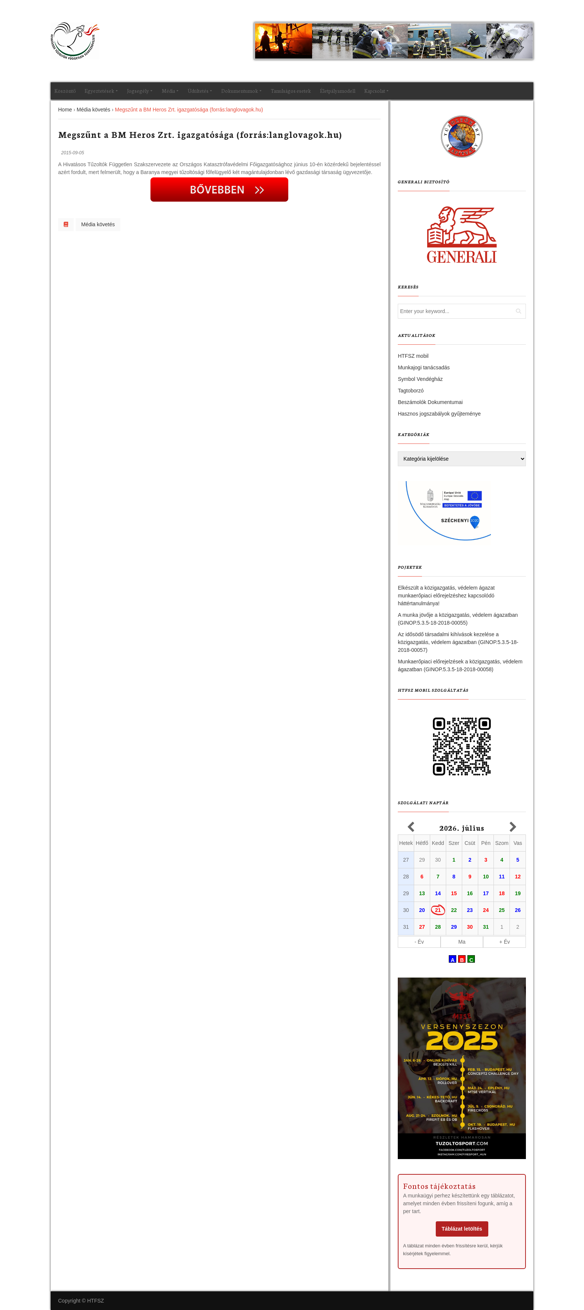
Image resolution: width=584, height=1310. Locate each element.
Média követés (98, 224)
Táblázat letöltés (462, 1229)
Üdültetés (198, 90)
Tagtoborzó (410, 391)
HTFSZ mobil (413, 356)
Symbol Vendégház (420, 379)
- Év (419, 942)
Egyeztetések (99, 90)
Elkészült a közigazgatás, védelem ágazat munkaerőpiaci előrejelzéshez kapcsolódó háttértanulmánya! (446, 595)
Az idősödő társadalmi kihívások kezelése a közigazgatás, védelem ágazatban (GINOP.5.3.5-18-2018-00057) (458, 642)
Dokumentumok (239, 90)
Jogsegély (138, 90)
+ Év (504, 942)
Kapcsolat (374, 90)
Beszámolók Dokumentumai (430, 402)
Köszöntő (65, 90)
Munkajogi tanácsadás (424, 367)
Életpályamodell (337, 90)
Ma (461, 942)
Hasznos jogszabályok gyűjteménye (439, 414)
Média (168, 90)
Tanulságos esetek (291, 90)
